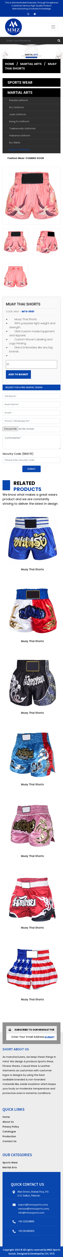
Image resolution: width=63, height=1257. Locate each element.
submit (50, 1037)
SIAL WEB (49, 1253)
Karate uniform (18, 100)
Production (9, 1136)
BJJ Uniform (16, 107)
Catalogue (9, 1131)
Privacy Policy (11, 1126)
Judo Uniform (17, 114)
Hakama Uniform (19, 135)
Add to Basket (18, 374)
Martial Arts (31, 64)
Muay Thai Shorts (19, 149)
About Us (8, 1121)
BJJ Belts (14, 142)
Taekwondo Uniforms (22, 128)
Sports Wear (20, 82)
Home (9, 64)
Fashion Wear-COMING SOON (26, 158)
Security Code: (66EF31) (18, 454)
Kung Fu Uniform (19, 121)
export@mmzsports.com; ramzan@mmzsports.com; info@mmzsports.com (33, 1208)
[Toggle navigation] (53, 26)
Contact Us (9, 1141)
